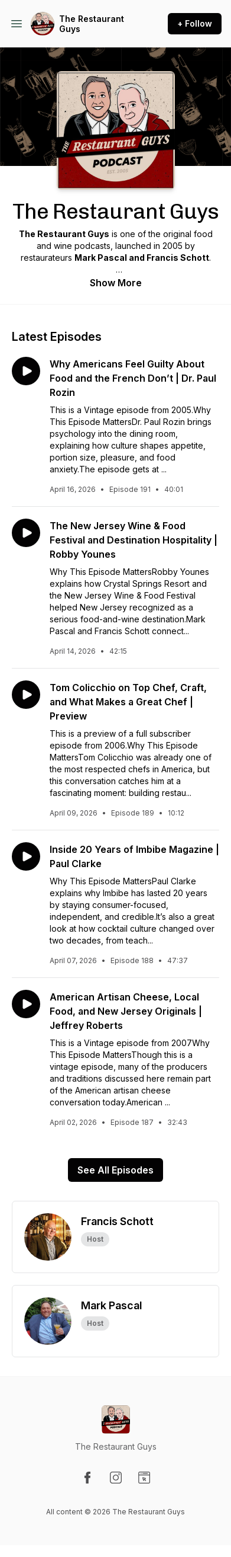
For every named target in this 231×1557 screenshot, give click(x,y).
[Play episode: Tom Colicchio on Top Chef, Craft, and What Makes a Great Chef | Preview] (26, 694)
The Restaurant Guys (91, 24)
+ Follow (194, 23)
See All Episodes (115, 1170)
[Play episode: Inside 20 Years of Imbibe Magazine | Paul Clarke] (26, 856)
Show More (116, 283)
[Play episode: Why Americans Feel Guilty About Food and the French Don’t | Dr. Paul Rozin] (26, 371)
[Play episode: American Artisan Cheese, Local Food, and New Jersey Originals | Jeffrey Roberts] (26, 1004)
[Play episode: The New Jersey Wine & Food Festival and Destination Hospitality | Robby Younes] (26, 533)
